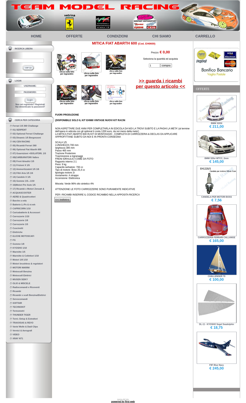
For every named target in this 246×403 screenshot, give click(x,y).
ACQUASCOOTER (20, 193)
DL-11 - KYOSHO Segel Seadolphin (217, 323)
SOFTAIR (16, 303)
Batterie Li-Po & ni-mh (22, 204)
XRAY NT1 (16, 338)
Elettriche (16, 232)
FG (13, 240)
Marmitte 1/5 (17, 252)
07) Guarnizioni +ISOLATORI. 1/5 (28, 153)
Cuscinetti (16, 228)
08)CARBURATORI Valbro (24, 157)
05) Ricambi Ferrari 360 (23, 145)
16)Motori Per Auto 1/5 (22, 185)
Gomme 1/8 (17, 244)
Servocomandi (19, 299)
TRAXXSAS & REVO (21, 322)
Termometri (17, 311)
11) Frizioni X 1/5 (20, 165)
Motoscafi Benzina (21, 271)
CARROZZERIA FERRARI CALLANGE (217, 236)
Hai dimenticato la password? (30, 107)
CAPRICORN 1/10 (20, 208)
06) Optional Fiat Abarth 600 (25, 149)
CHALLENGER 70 (217, 275)
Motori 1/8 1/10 (19, 259)
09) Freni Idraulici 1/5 (22, 161)
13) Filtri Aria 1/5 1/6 (21, 173)
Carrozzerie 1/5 (19, 224)
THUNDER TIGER (20, 315)
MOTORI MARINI (20, 267)
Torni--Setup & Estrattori (24, 319)
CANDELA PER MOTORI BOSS (217, 196)
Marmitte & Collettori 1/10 (24, 256)
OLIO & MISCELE (20, 283)
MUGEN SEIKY (19, 279)
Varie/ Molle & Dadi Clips (24, 326)
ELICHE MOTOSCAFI (22, 236)
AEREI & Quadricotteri (22, 196)
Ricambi (15, 291)
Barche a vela (18, 200)
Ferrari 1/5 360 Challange (24, 126)
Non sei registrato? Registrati (30, 104)
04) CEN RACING (20, 141)
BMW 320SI (217, 122)
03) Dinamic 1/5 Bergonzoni (25, 137)
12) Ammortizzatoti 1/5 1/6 (24, 169)
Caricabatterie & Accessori (25, 212)
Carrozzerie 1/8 (19, 220)
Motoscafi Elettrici (20, 275)
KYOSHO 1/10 (18, 248)
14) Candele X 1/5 (20, 177)
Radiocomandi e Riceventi (25, 287)
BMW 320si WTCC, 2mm (217, 157)
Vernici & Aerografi (21, 330)
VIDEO (14, 334)
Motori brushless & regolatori (26, 263)
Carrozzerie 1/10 (19, 216)
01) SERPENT (18, 130)
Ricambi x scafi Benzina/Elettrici (28, 295)
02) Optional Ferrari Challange (27, 133)
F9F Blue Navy (217, 363)
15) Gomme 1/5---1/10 (22, 181)
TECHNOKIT (17, 307)
